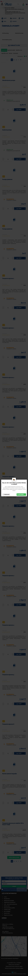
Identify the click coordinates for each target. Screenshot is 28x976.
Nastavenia (6, 494)
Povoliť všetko (21, 494)
